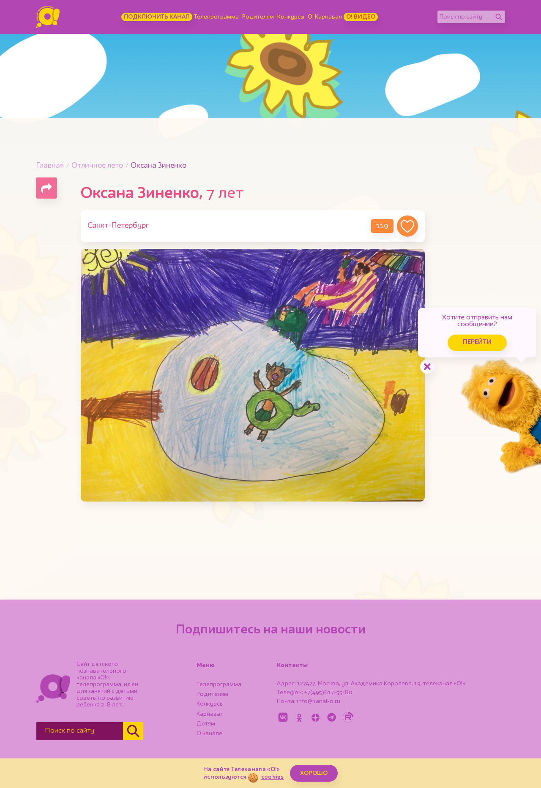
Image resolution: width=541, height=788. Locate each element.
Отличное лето (97, 166)
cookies (272, 777)
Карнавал (210, 714)
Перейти (473, 341)
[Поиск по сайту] (464, 17)
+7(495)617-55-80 (328, 692)
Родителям (258, 16)
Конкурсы (290, 16)
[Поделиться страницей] (46, 188)
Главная (50, 166)
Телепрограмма (216, 16)
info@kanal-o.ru (318, 701)
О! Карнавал (325, 16)
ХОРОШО (314, 773)
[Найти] (498, 17)
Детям (206, 723)
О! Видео (360, 16)
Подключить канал (157, 16)
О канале (209, 733)
